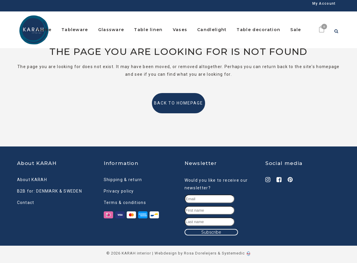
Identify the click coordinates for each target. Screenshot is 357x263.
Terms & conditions (125, 200)
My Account (324, 6)
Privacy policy (119, 189)
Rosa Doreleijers (200, 251)
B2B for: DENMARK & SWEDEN (49, 189)
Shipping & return (123, 178)
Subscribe (211, 230)
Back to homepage (178, 103)
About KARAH (32, 178)
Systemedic (233, 251)
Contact (25, 200)
